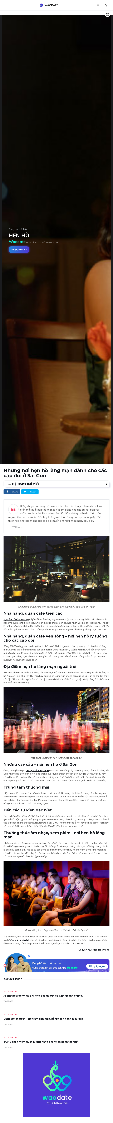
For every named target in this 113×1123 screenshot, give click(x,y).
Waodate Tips (11, 991)
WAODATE (8, 1001)
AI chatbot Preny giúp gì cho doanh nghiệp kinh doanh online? (43, 995)
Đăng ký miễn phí (19, 249)
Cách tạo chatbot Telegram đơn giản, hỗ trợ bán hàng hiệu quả (43, 1018)
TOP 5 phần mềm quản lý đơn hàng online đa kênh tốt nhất (41, 1041)
